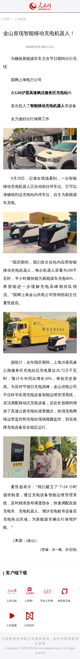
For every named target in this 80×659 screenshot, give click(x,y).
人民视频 (11, 617)
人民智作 (29, 617)
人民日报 (11, 593)
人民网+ (29, 593)
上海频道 (20, 19)
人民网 (5, 19)
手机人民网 (46, 593)
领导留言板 (64, 593)
